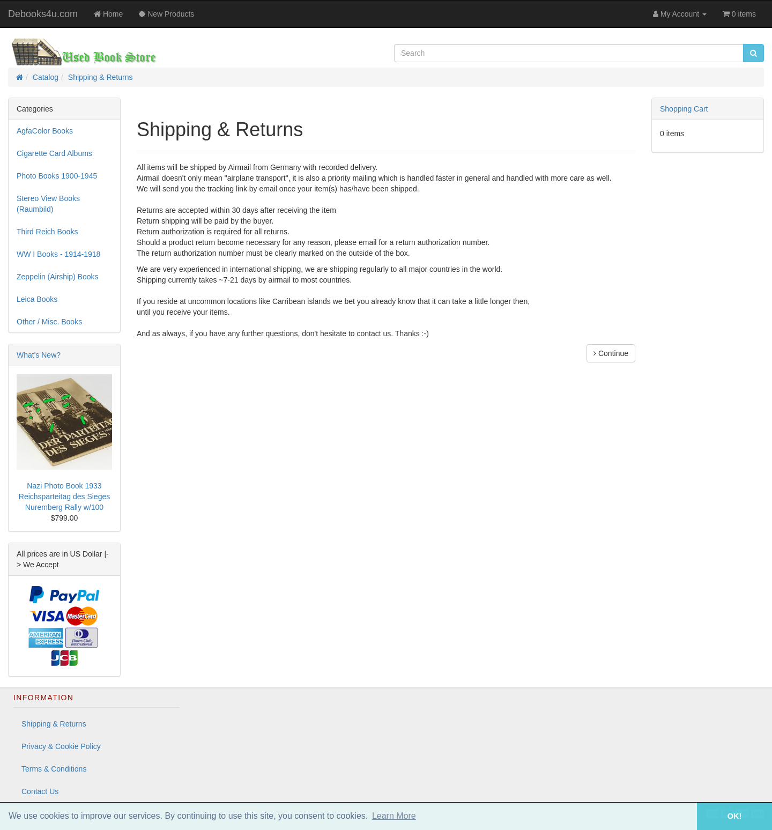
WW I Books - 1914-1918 (58, 254)
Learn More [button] (394, 815)
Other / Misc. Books (49, 321)
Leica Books (37, 299)
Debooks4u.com (43, 14)
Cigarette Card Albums (54, 153)
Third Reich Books (47, 231)
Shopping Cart (684, 109)
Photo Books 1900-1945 (57, 176)
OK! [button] (734, 816)
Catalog (45, 77)
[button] (682, 816)
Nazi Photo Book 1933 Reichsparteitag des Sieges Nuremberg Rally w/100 (64, 496)
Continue (610, 353)
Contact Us (39, 791)
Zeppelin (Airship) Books (58, 276)
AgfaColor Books (45, 131)
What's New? (39, 355)
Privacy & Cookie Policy (61, 746)
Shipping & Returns (100, 77)
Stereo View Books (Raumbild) (48, 203)
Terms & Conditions (53, 769)
